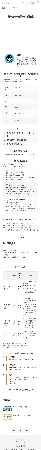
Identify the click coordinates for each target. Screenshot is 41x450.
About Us (20, 440)
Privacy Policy (20, 442)
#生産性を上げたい (10, 154)
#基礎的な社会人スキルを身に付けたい (26, 154)
